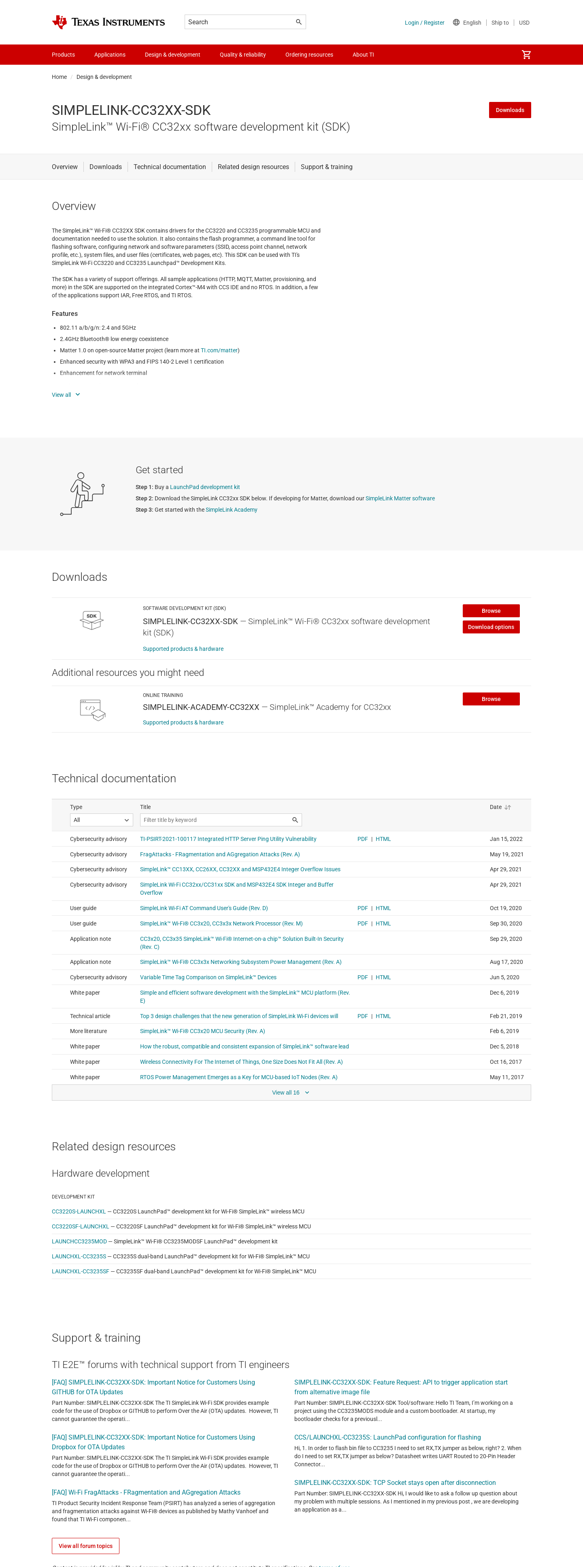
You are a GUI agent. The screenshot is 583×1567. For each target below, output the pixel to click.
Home (59, 77)
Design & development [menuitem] (172, 54)
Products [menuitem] (63, 54)
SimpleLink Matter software (400, 498)
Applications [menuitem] (110, 54)
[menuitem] (526, 54)
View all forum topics (86, 1546)
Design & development (104, 77)
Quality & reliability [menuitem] (243, 54)
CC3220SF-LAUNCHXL (80, 1226)
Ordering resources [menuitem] (309, 54)
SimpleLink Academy (231, 509)
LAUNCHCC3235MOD (79, 1241)
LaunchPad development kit (205, 487)
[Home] (108, 22)
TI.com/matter (219, 350)
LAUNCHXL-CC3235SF (80, 1271)
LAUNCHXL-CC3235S (79, 1256)
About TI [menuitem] (363, 54)
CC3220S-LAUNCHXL (79, 1211)
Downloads (510, 110)
